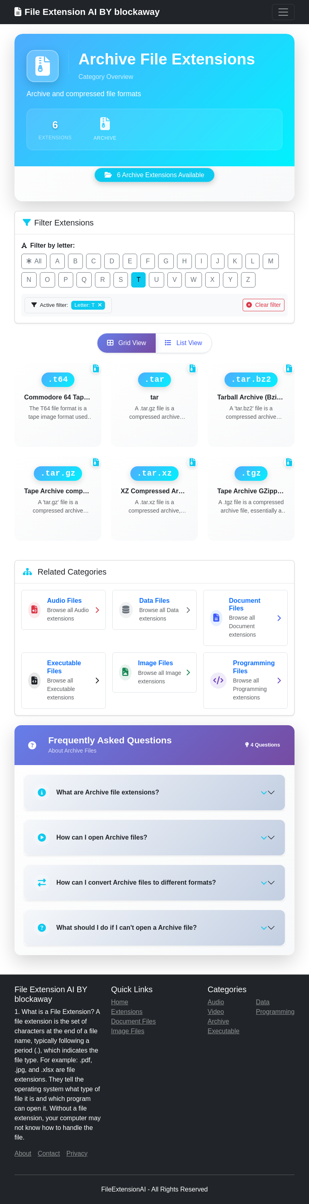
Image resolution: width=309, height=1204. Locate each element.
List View (183, 342)
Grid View (126, 342)
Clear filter (263, 305)
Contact (49, 1153)
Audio (216, 1002)
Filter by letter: (48, 245)
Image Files (127, 1031)
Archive (218, 1021)
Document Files (133, 1021)
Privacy (76, 1153)
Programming (275, 1011)
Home (119, 1002)
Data (263, 1002)
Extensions (126, 1011)
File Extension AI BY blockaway (87, 12)
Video (216, 1011)
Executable (223, 1031)
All (34, 261)
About (22, 1153)
